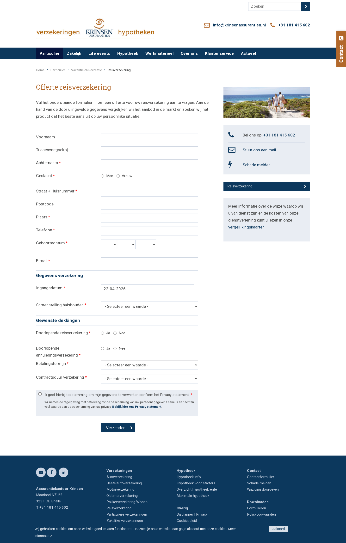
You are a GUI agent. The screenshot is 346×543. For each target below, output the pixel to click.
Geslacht (45, 175)
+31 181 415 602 (294, 25)
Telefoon (45, 230)
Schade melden (257, 164)
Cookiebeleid (187, 520)
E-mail (43, 260)
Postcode (45, 204)
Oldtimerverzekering (122, 496)
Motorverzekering (120, 489)
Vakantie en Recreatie (86, 70)
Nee (122, 333)
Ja (108, 333)
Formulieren (256, 508)
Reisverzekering (239, 186)
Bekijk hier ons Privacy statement (136, 406)
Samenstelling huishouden (61, 304)
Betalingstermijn (52, 363)
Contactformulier (260, 477)
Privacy (202, 514)
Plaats (43, 217)
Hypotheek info (189, 477)
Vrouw (127, 176)
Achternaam (48, 162)
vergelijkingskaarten (246, 227)
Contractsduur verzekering (61, 377)
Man (109, 176)
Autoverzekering (119, 477)
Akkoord (278, 529)
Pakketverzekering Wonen (127, 502)
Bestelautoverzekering (124, 483)
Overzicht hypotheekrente (197, 489)
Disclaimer (185, 514)
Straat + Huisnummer (56, 191)
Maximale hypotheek (193, 496)
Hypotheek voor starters (196, 483)
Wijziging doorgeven (263, 489)
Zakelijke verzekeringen (124, 520)
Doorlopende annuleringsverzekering (58, 352)
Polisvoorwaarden (261, 514)
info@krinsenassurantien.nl (239, 25)
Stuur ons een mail (259, 150)
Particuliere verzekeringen (126, 514)
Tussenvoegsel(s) (52, 149)
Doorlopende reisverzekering (63, 332)
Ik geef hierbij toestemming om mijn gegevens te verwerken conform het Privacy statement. (118, 395)
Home (40, 70)
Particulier (57, 70)
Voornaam (45, 137)
